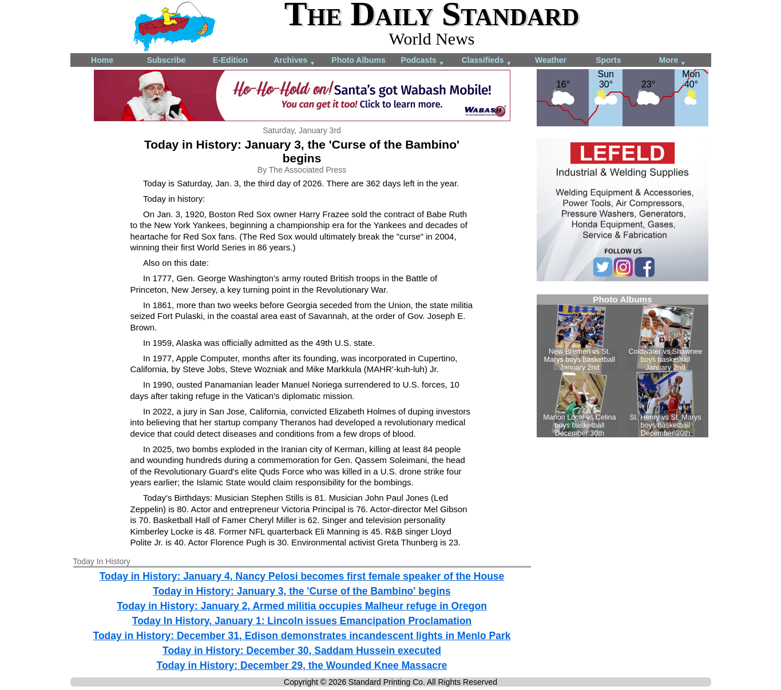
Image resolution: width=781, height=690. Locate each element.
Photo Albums (358, 60)
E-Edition (230, 60)
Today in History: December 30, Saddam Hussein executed (301, 650)
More (672, 60)
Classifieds (487, 60)
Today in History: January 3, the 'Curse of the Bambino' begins (301, 591)
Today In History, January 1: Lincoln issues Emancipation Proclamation (302, 621)
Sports (608, 60)
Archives (294, 60)
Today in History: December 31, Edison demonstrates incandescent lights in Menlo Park (301, 635)
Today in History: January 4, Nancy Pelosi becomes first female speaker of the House (302, 576)
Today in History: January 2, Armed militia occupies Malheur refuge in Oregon (302, 606)
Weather (550, 60)
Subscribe (166, 60)
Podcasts (423, 60)
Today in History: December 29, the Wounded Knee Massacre (302, 665)
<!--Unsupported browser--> (622, 365)
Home (102, 60)
